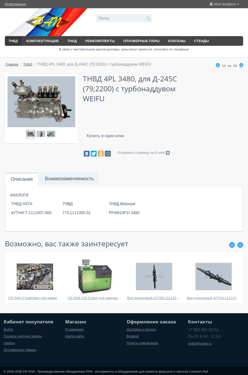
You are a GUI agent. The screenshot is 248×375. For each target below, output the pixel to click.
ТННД (72, 41)
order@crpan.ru (200, 343)
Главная (11, 64)
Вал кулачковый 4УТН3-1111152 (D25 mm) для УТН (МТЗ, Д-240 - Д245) (213, 298)
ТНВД (13, 41)
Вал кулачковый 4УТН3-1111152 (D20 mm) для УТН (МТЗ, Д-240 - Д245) (154, 298)
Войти (8, 329)
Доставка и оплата (141, 329)
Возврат (133, 336)
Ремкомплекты (100, 41)
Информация (15, 4)
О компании (74, 329)
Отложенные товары (20, 350)
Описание (22, 179)
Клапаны (177, 41)
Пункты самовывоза (142, 343)
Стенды (201, 41)
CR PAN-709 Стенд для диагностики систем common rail (94, 298)
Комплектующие (42, 41)
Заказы (9, 343)
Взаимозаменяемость (69, 178)
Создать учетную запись (23, 336)
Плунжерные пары (141, 41)
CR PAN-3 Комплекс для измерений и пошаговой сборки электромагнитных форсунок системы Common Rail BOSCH (35, 298)
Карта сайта (74, 336)
